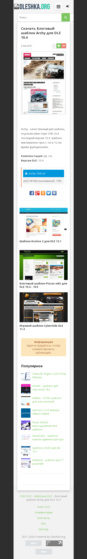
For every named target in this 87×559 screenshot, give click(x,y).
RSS (43, 523)
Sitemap (43, 529)
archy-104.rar (35, 173)
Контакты (43, 518)
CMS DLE (25, 496)
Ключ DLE (43, 507)
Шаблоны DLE (43, 496)
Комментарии (43, 512)
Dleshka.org (32, 6)
